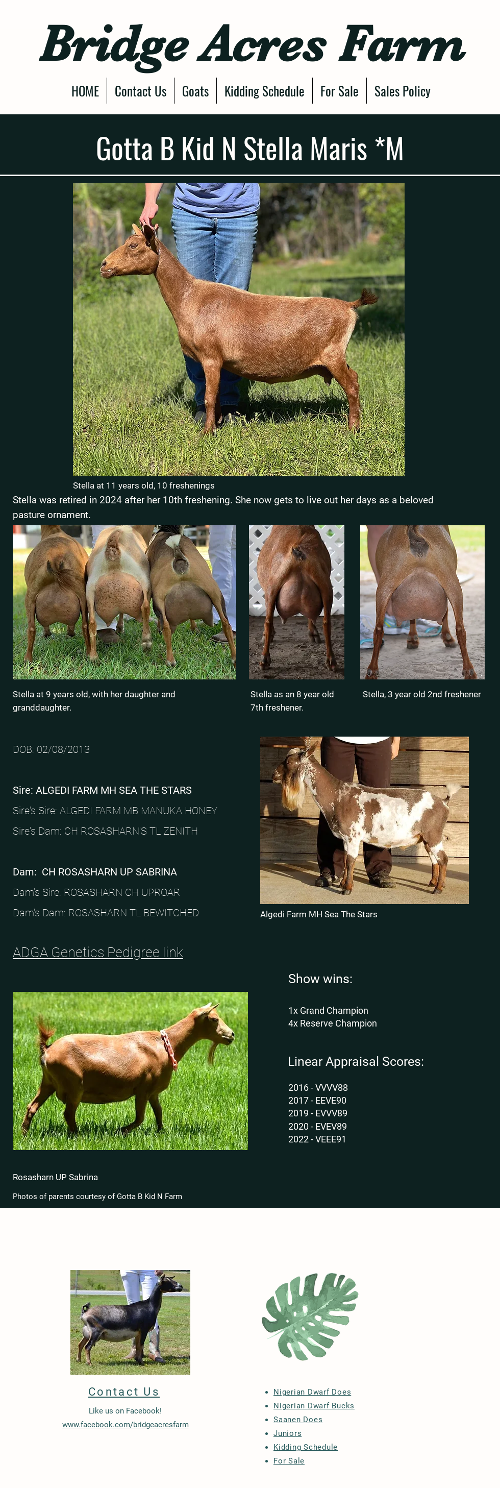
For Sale (289, 1461)
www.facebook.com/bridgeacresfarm (125, 1424)
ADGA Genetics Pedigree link (98, 952)
